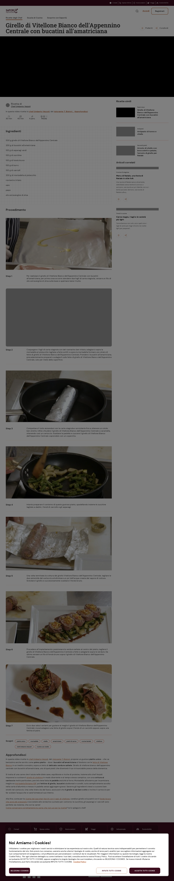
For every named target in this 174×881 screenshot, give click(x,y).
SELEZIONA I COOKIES (20, 871)
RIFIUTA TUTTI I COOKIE (111, 871)
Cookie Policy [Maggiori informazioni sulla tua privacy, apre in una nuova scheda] (79, 862)
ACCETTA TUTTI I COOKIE (144, 871)
